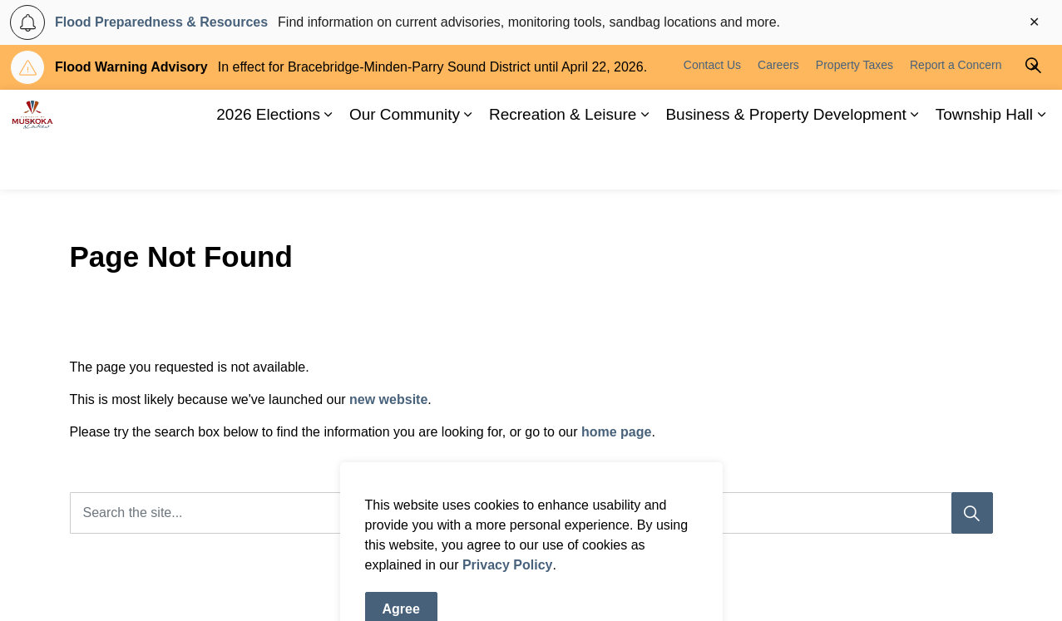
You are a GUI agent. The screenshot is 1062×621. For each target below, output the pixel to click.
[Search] (972, 513)
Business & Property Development (785, 164)
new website (388, 399)
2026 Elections (268, 164)
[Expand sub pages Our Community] (468, 165)
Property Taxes (854, 114)
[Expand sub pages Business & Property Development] (914, 165)
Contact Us (712, 114)
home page (616, 432)
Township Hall (984, 164)
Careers (778, 114)
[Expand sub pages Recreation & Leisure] (644, 165)
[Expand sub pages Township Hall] (1041, 165)
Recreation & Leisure (562, 164)
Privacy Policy (507, 611)
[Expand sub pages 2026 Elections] (328, 165)
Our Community (404, 164)
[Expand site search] (1033, 115)
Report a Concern (956, 114)
